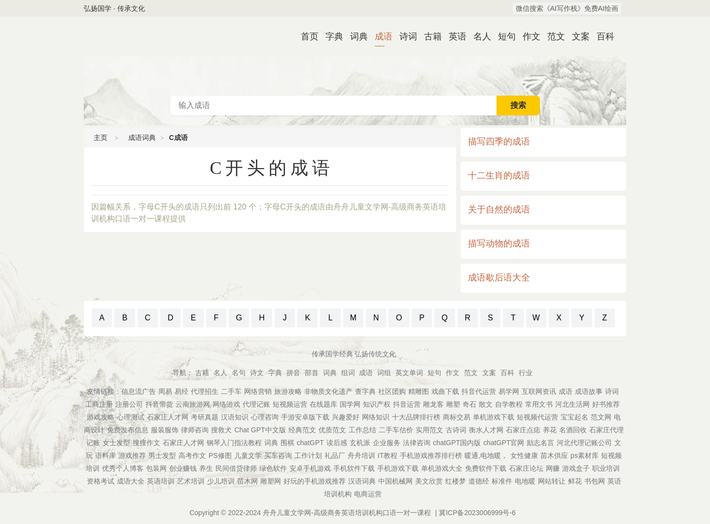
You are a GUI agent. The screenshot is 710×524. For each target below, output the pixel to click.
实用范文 (429, 430)
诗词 (404, 36)
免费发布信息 (127, 430)
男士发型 (162, 455)
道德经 (478, 481)
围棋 (287, 443)
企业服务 (386, 443)
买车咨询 (278, 455)
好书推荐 (606, 404)
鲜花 (575, 481)
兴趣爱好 (345, 417)
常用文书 (539, 404)
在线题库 (323, 404)
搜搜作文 (146, 443)
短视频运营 (290, 404)
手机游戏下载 (398, 468)
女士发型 (116, 443)
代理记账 (256, 404)
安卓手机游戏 (310, 468)
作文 (527, 36)
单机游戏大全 (441, 468)
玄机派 (360, 443)
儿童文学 (248, 455)
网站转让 (552, 481)
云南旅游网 (193, 404)
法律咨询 (416, 443)
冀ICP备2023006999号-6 (477, 513)
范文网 (601, 417)
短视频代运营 (537, 417)
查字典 (365, 391)
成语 (380, 36)
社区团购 (392, 391)
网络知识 (376, 417)
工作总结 (362, 430)
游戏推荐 (132, 455)
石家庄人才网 (167, 417)
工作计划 (308, 455)
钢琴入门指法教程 (234, 443)
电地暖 (525, 481)
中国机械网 (395, 481)
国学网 (350, 404)
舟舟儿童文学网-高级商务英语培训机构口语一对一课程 (347, 513)
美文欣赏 (429, 481)
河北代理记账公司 (584, 443)
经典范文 (302, 430)
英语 (454, 36)
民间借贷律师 (236, 468)
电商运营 (368, 494)
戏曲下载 (445, 391)
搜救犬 (221, 430)
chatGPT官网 (503, 443)
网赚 (553, 468)
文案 (577, 36)
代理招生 (204, 391)
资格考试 (100, 481)
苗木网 (247, 481)
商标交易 (456, 417)
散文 (486, 404)
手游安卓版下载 (305, 417)
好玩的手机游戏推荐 (315, 481)
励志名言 (540, 443)
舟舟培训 (361, 455)
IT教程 (387, 455)
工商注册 (99, 404)
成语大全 (130, 481)
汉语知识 (234, 417)
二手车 (231, 391)
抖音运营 (407, 404)
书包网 (594, 481)
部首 (312, 373)
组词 (348, 373)
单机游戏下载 (493, 417)
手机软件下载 (354, 468)
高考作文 (192, 455)
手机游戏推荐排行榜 (431, 455)
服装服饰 (164, 430)
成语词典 (355, 56)
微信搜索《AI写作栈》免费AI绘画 (567, 8)
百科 (601, 36)
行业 (525, 373)
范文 (552, 36)
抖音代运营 (479, 391)
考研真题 (204, 417)
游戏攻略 (100, 417)
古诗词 (456, 430)
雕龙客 (433, 404)
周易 (165, 391)
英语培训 (161, 481)
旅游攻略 (288, 391)
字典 (330, 36)
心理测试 (130, 417)
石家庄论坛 (526, 468)
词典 (355, 36)
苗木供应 (554, 455)
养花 (550, 430)
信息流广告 (138, 391)
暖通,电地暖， (486, 455)
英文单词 (409, 373)
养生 (206, 468)
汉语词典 (362, 481)
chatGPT (310, 443)
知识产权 (376, 404)
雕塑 (453, 404)
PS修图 (220, 455)
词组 (384, 373)
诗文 (257, 373)
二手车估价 (396, 430)
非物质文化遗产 (328, 391)
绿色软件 (273, 468)
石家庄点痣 (523, 430)
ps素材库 (584, 455)
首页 (306, 36)
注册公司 (129, 404)
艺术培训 (191, 481)
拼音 (293, 373)
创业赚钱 (183, 468)
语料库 (105, 455)
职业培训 (606, 468)
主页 (100, 137)
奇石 (469, 404)
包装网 (156, 468)
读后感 (336, 443)
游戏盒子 (576, 468)
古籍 (429, 36)
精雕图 (418, 391)
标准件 (502, 481)
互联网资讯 (539, 391)
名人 (478, 36)
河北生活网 (572, 404)
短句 (503, 36)
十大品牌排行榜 (416, 417)
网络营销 (258, 391)
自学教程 (509, 404)
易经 (181, 391)
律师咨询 (195, 430)
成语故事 (589, 391)
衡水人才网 (486, 430)
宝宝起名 (574, 417)
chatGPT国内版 (457, 443)
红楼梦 (455, 481)
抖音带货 (159, 404)
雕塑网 (270, 481)
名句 (239, 373)
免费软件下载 (485, 468)
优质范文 (332, 430)
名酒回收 (573, 430)
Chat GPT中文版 (259, 430)
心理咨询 (265, 417)
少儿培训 (221, 481)
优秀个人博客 (122, 468)
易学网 (508, 391)
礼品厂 (334, 455)
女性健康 (524, 455)
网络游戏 (226, 404)
